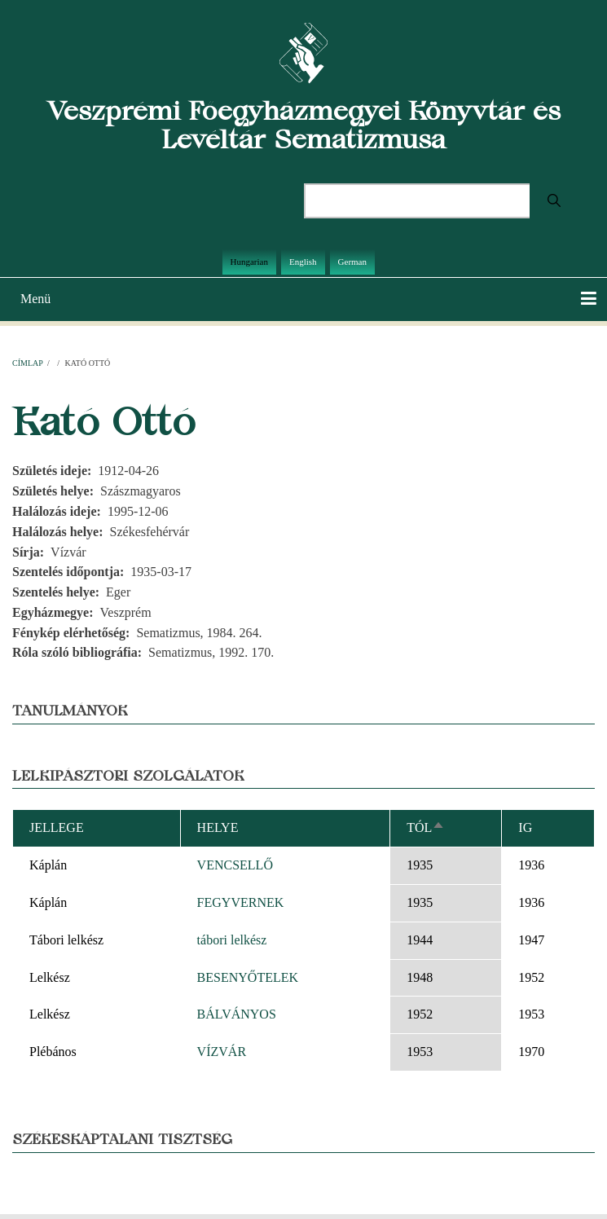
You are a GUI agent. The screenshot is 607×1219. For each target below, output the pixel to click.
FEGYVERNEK (240, 902)
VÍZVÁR (221, 1051)
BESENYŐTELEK (247, 977)
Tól (426, 827)
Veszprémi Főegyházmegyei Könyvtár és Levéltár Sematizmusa (304, 125)
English (303, 261)
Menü (35, 299)
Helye (218, 827)
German (352, 261)
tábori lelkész (232, 940)
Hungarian (249, 261)
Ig (525, 827)
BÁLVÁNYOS (236, 1014)
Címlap (27, 363)
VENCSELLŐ (235, 865)
